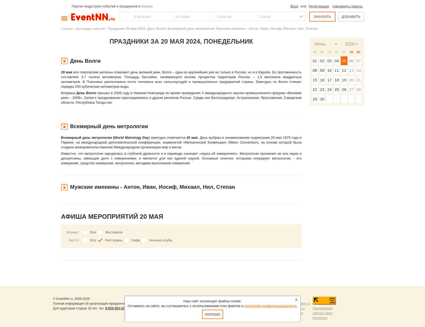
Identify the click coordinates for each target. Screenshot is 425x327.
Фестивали (114, 232)
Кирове (147, 6)
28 (358, 89)
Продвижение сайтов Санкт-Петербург (323, 313)
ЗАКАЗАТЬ (322, 17)
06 (351, 60)
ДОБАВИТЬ (351, 17)
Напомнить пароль (348, 6)
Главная (67, 28)
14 (358, 70)
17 (329, 80)
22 (315, 89)
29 (315, 99)
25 (337, 89)
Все (93, 232)
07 (358, 60)
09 (322, 70)
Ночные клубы (160, 240)
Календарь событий (90, 28)
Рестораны (114, 240)
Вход (294, 6)
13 (351, 70)
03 (329, 60)
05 (344, 60)
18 (337, 80)
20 (351, 80)
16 (322, 80)
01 (315, 60)
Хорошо (212, 314)
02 (322, 60)
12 (344, 70)
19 (344, 80)
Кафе (136, 240)
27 (351, 89)
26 (344, 89)
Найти (124, 16)
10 (329, 70)
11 (337, 70)
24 (329, 89)
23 (322, 89)
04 (337, 60)
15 (315, 80)
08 (315, 70)
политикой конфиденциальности (270, 306)
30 (322, 99)
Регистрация (319, 6)
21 (358, 80)
